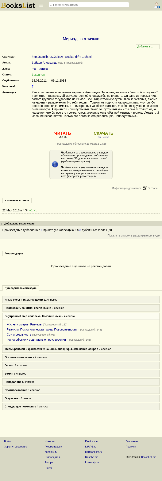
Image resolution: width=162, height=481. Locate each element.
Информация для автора (127, 188)
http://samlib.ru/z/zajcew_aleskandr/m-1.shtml (62, 56)
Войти (7, 441)
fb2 (99, 137)
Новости (49, 441)
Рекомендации (53, 446)
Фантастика (40, 68)
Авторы (49, 462)
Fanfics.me (91, 441)
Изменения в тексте (17, 200)
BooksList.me (148, 457)
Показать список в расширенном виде (134, 235)
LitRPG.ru (90, 446)
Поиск (48, 467)
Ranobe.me (91, 457)
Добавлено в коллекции (19, 223)
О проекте (132, 441)
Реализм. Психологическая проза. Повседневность (42, 329)
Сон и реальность (19, 334)
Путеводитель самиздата (20, 288)
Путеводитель (53, 457)
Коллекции (51, 451)
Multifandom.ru (93, 451)
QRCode (153, 188)
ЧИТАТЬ (62, 133)
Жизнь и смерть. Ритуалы (24, 324)
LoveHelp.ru (92, 462)
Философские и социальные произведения (36, 339)
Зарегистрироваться (16, 446)
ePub (106, 137)
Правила (131, 446)
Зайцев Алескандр (44, 62)
